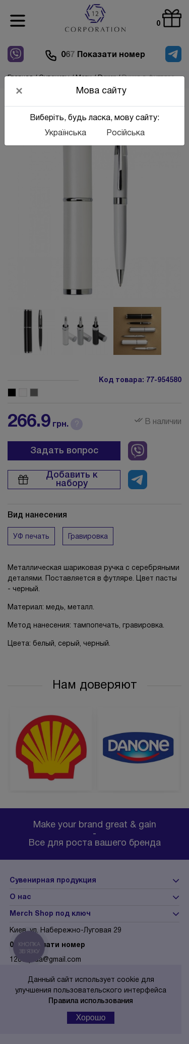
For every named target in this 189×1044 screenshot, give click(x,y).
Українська (65, 133)
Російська (125, 133)
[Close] (19, 90)
